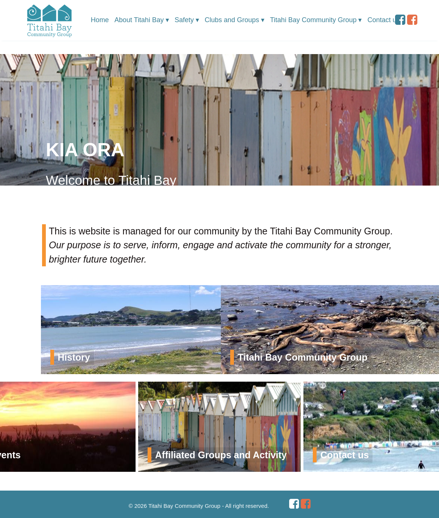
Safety (187, 20)
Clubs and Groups (234, 20)
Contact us (383, 20)
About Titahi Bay (142, 20)
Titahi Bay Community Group (316, 20)
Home (100, 20)
